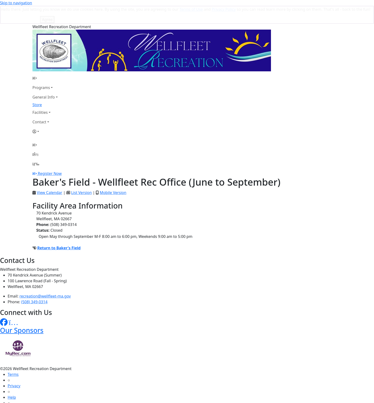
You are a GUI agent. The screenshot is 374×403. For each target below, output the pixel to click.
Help (12, 379)
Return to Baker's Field (59, 229)
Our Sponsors (21, 312)
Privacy (14, 367)
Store (37, 86)
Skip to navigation (16, 2)
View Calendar (49, 174)
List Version (81, 174)
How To (14, 390)
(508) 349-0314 (34, 283)
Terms (13, 356)
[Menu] (35, 146)
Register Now (50, 155)
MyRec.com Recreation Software (50, 400)
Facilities (40, 94)
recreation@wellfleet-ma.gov (45, 278)
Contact (39, 103)
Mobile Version (113, 174)
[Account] (45, 113)
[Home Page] (45, 60)
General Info (43, 79)
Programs (41, 69)
